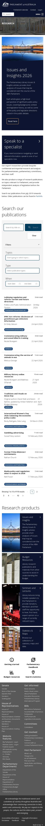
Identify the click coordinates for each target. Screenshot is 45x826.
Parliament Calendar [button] (21, 10)
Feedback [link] (15, 820)
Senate (4, 689)
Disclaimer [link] (5, 820)
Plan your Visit (29, 761)
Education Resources (32, 696)
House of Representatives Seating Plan (10, 728)
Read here (12, 121)
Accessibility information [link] (10, 818)
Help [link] (23, 820)
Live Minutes (6, 721)
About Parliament (30, 694)
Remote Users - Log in (10, 744)
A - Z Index (6, 754)
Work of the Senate (9, 691)
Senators (5, 696)
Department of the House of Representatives (9, 777)
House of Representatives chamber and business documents (11, 716)
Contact (33, 10)
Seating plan (6, 698)
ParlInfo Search (8, 747)
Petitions (27, 740)
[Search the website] (8, 14)
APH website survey (10, 749)
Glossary (6, 757)
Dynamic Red (6, 694)
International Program (32, 701)
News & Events (29, 689)
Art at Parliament (30, 758)
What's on (28, 753)
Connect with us (30, 743)
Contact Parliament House (33, 745)
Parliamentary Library (31, 698)
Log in (40, 10)
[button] (39, 14)
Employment (7, 752)
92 (18, 496)
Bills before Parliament (32, 709)
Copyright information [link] (29, 818)
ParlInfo (39, 196)
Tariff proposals (30, 716)
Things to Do (28, 756)
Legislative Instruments (32, 719)
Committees (28, 727)
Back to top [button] (38, 825)
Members (5, 724)
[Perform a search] (4, 14)
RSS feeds (6, 759)
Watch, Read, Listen (31, 691)
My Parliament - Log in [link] (10, 742)
